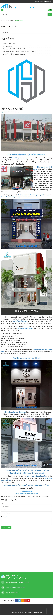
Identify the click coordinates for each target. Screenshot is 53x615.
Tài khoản (48, 1)
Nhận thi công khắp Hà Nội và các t (20, 473)
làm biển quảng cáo (20, 321)
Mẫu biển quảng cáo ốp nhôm (21, 158)
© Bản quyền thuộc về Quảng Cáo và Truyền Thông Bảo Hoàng (25, 612)
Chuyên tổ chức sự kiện (9, 43)
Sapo (41, 612)
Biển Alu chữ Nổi (7, 46)
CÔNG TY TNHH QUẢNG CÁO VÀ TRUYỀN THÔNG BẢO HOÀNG (26, 470)
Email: (3, 510)
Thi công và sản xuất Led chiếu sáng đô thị (14, 49)
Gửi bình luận (6, 527)
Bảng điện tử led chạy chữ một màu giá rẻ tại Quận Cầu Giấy (19, 51)
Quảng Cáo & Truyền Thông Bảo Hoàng (15, 578)
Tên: (2, 503)
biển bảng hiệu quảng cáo (36, 476)
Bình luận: (4, 516)
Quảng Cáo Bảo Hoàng (25, 328)
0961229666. (16, 592)
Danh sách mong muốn (40, 1)
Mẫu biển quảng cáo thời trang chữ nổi (26, 358)
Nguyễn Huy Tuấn (5, 112)
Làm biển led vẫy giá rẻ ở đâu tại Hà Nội (14, 54)
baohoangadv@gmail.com (17, 587)
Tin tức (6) (5, 32)
